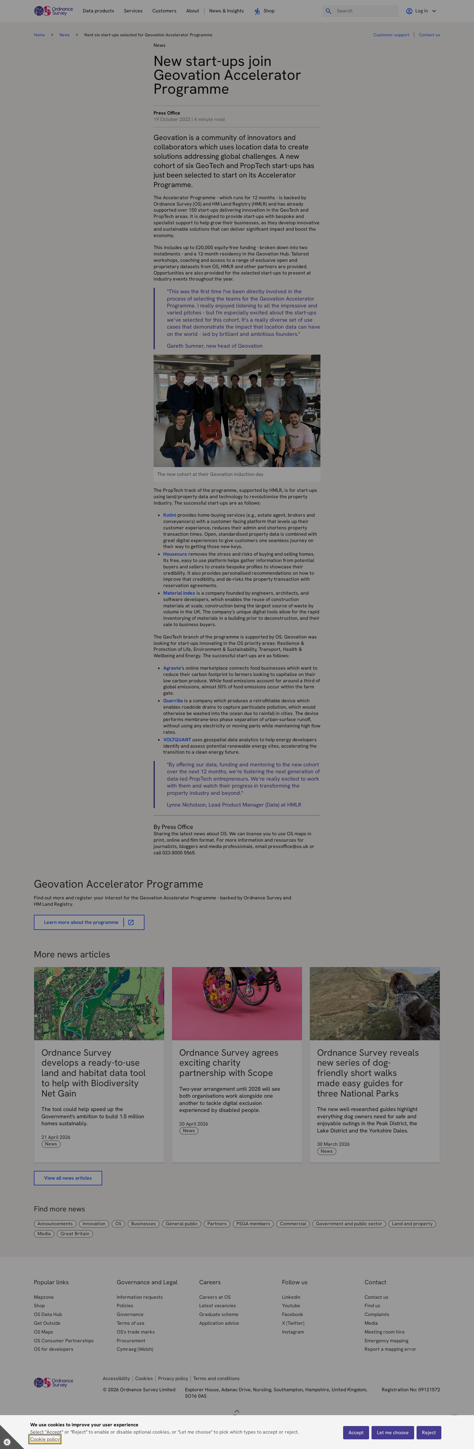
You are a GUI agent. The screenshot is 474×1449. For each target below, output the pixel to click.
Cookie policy (45, 1439)
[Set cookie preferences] (12, 1437)
